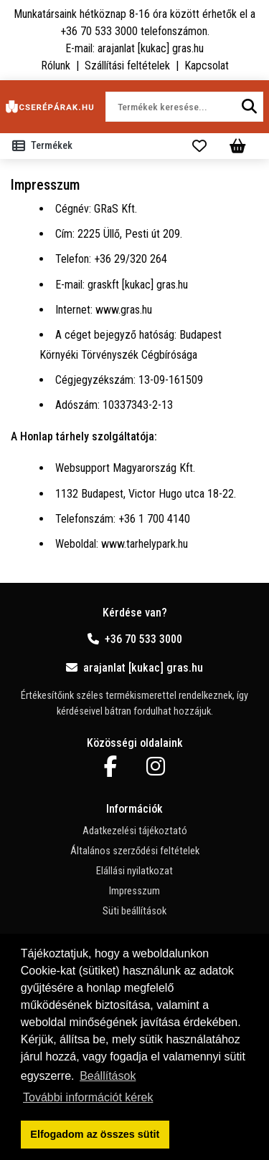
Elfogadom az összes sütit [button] (94, 1134)
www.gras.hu (123, 309)
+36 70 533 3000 (135, 639)
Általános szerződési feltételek (134, 851)
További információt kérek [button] (88, 1097)
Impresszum (134, 891)
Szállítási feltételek (127, 65)
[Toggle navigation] (45, 146)
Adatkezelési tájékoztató (134, 831)
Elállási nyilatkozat (134, 871)
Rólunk (55, 65)
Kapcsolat (206, 65)
